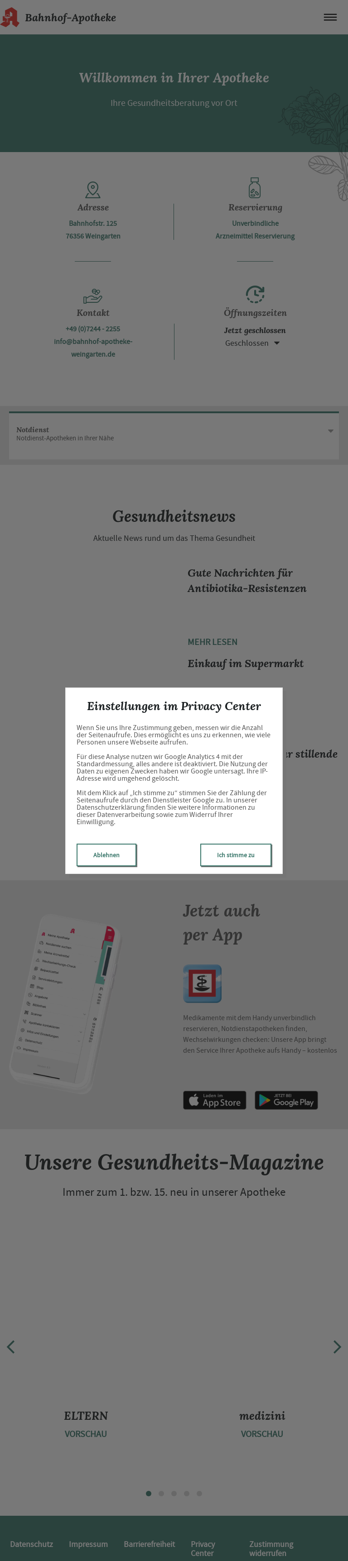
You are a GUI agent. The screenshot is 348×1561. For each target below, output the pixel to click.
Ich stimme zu (236, 855)
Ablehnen (106, 855)
